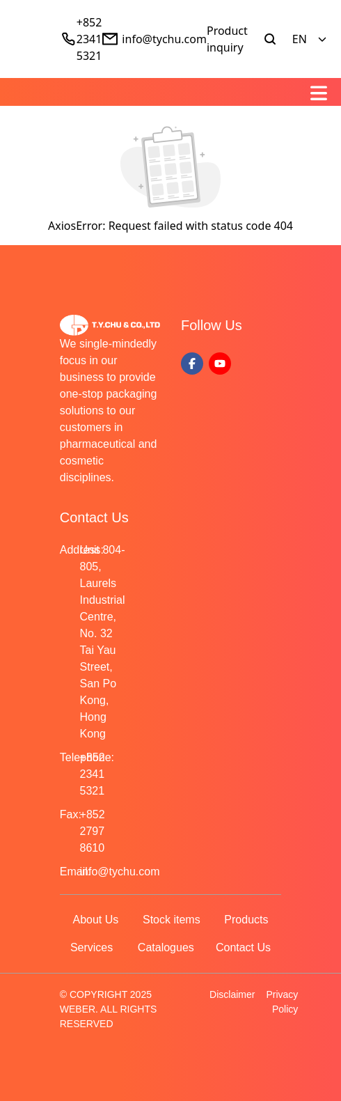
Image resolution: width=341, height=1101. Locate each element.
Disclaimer (232, 994)
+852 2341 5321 (89, 39)
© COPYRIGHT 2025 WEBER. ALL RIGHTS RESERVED (108, 1009)
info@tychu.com (164, 39)
